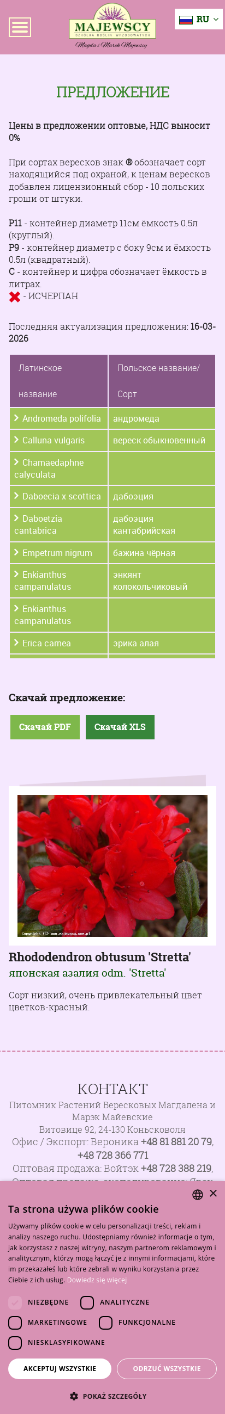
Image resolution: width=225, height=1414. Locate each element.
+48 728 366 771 (113, 1155)
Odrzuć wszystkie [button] (167, 1368)
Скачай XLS (120, 727)
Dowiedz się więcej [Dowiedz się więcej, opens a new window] (97, 1280)
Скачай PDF (45, 727)
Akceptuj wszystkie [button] (59, 1368)
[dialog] (112, 1297)
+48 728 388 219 (176, 1168)
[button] (112, 1396)
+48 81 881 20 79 (176, 1141)
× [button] (213, 1194)
